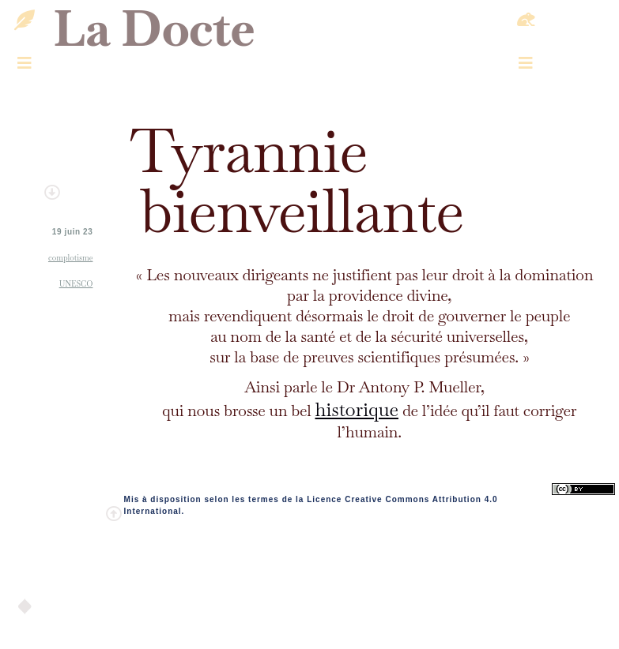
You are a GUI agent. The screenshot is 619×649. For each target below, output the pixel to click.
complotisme (70, 258)
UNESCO (76, 284)
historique (356, 409)
